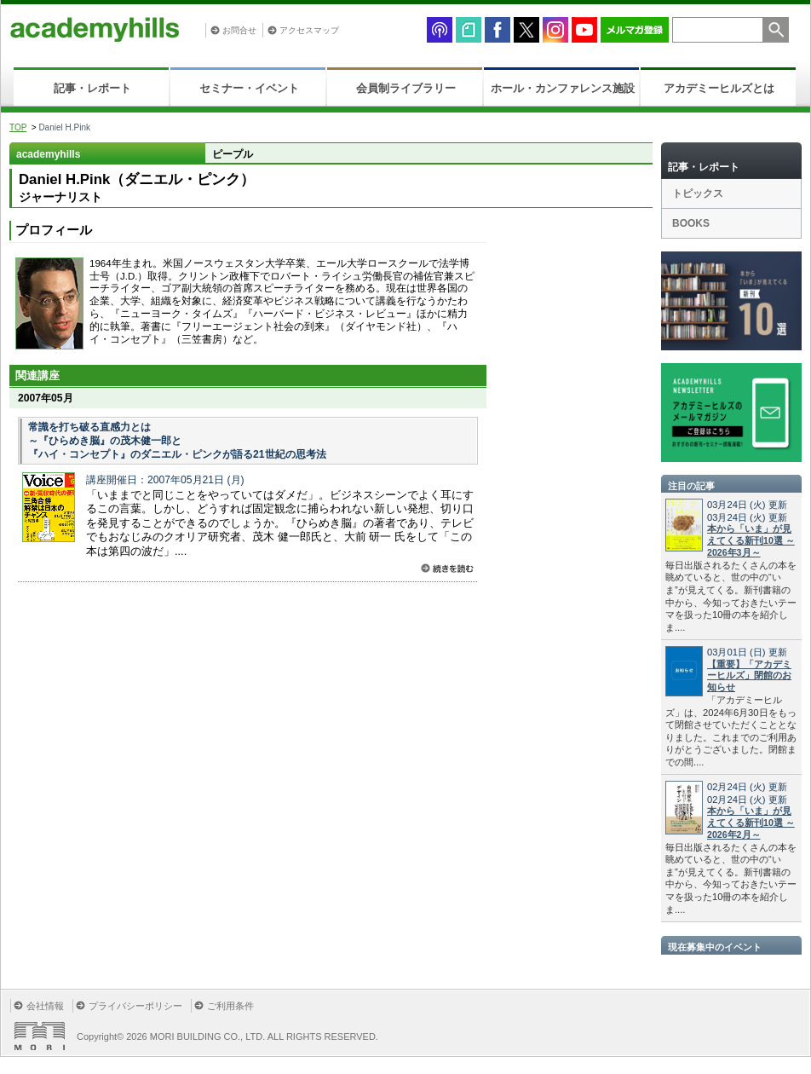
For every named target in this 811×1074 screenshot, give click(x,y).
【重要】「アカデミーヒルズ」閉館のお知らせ (749, 676)
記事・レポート (92, 88)
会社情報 (45, 1006)
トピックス (697, 193)
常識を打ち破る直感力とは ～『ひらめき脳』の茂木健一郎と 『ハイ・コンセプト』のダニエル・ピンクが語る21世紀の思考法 (177, 440)
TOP (17, 127)
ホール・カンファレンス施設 (563, 88)
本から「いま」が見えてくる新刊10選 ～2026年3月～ (751, 540)
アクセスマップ (309, 30)
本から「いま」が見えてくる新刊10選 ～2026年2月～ (751, 823)
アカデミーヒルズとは (719, 88)
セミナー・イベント (249, 88)
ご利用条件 (230, 1006)
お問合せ (239, 30)
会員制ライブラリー (406, 88)
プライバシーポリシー (135, 1006)
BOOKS (691, 223)
